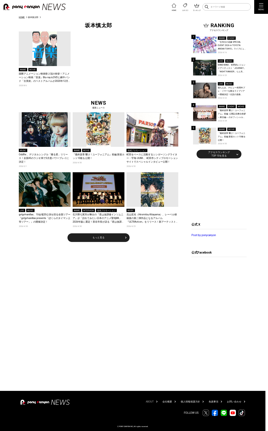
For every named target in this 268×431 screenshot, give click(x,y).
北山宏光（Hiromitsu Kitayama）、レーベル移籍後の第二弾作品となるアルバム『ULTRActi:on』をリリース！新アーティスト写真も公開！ (152, 218)
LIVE (22, 210)
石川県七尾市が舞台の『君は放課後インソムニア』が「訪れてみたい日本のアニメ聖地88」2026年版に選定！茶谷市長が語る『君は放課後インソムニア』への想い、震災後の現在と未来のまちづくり (98, 218)
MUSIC (23, 150)
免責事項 (213, 401)
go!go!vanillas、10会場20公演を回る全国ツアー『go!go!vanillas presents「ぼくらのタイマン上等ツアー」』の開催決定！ (44, 218)
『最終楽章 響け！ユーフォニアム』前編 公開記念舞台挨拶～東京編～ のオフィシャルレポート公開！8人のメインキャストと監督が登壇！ (232, 114)
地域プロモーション (137, 150)
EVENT (231, 38)
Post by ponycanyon (203, 235)
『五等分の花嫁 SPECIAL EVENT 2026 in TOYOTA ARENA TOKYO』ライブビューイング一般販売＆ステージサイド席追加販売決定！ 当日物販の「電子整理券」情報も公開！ (232, 46)
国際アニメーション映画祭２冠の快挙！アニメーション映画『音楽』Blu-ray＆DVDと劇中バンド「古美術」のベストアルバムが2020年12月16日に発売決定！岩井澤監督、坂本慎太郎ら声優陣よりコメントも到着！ (44, 77)
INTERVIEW (88, 210)
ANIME (23, 69)
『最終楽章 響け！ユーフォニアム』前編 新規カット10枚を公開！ (98, 156)
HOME (22, 17)
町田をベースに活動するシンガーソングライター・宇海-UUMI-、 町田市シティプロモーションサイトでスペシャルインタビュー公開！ (152, 158)
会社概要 (167, 401)
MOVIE (32, 69)
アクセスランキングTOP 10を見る (219, 154)
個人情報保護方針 (190, 401)
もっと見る (98, 237)
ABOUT (150, 401)
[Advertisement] (217, 190)
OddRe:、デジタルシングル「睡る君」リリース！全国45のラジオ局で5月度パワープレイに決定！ (44, 158)
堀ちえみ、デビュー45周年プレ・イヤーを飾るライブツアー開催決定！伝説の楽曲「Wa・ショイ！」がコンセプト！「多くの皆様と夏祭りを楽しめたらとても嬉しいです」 (232, 91)
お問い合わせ (234, 401)
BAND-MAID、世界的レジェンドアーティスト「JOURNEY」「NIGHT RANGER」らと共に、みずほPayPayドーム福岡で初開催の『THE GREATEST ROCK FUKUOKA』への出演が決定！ (232, 69)
